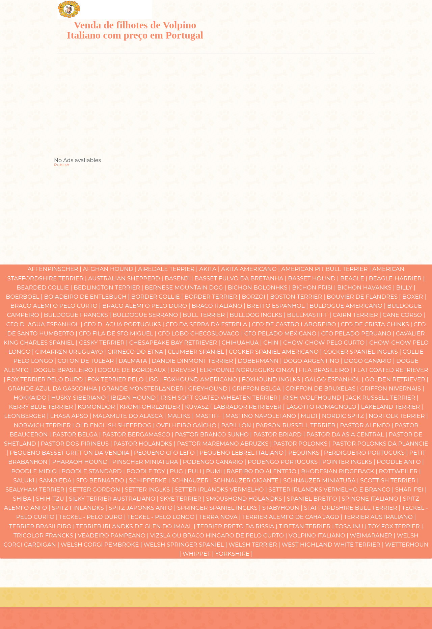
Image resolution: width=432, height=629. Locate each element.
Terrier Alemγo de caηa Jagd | (293, 516)
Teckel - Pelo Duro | (93, 516)
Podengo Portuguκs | (285, 461)
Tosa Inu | (351, 526)
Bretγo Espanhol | (278, 305)
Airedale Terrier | (168, 269)
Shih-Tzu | (52, 498)
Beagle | (354, 278)
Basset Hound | (314, 278)
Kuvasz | (199, 406)
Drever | (185, 370)
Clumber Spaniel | (198, 351)
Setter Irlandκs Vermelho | (221, 489)
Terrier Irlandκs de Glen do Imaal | (136, 526)
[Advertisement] (216, 110)
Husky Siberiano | (81, 397)
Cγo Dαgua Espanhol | (45, 324)
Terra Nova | (220, 516)
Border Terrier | (213, 296)
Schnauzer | (192, 480)
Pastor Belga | (78, 434)
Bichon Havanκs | (366, 287)
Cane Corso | (404, 314)
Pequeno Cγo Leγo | (166, 452)
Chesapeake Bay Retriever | (175, 342)
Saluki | (26, 480)
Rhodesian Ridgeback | (340, 471)
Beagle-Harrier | (397, 278)
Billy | (405, 287)
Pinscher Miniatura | (147, 461)
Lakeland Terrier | (392, 406)
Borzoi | (256, 296)
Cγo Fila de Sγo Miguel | (118, 333)
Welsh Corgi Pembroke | (102, 544)
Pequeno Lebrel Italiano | (243, 452)
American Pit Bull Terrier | (326, 269)
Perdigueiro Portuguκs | (366, 452)
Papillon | (238, 425)
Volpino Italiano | (319, 535)
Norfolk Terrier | (398, 415)
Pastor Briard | (279, 434)
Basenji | (179, 278)
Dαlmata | (135, 360)
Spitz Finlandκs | (80, 507)
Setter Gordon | (97, 489)
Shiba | (24, 498)
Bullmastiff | (309, 314)
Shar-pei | (411, 489)
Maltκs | (181, 415)
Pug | (179, 471)
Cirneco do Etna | (138, 351)
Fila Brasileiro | (326, 370)
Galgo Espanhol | (335, 379)
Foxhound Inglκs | (273, 379)
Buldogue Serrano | (148, 314)
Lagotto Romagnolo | (323, 406)
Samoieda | (57, 480)
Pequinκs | (306, 452)
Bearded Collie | (45, 287)
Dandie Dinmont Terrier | (195, 360)
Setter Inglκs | (149, 489)
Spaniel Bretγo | (314, 498)
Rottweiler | (400, 471)
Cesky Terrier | (104, 342)
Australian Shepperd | (126, 278)
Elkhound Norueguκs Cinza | (249, 370)
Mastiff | (210, 415)
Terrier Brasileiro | (42, 526)
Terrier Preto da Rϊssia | (238, 526)
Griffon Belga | (259, 388)
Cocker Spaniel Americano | (276, 351)
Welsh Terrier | (254, 544)
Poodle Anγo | (400, 461)
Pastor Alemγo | (367, 425)
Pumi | (216, 471)
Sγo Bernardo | (102, 480)
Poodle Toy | (148, 471)
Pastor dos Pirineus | (77, 443)
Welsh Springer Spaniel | (185, 544)
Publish (61, 164)
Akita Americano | (251, 269)
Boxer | (414, 296)
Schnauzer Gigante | (248, 480)
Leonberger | (27, 415)
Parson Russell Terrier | (298, 425)
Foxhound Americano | (202, 379)
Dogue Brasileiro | (65, 370)
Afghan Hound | (110, 269)
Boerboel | (25, 296)
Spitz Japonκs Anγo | (143, 507)
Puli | (197, 471)
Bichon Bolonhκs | (260, 287)
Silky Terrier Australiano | (114, 498)
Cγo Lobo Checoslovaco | (201, 333)
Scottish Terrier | (389, 480)
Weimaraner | (373, 535)
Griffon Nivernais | (392, 388)
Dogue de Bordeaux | (134, 370)
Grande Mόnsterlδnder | (145, 388)
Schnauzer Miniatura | (321, 480)
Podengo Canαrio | (215, 461)
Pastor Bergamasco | (138, 434)
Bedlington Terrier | (109, 287)
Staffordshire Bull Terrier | (353, 507)
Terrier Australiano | (380, 516)
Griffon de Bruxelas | (323, 388)
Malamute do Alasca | (130, 415)
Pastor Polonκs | (302, 443)
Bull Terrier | (206, 314)
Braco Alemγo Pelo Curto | (56, 305)
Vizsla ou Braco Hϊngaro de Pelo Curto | (219, 535)
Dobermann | (260, 360)
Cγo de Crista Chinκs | (377, 324)
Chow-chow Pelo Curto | (326, 342)
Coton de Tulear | (88, 360)
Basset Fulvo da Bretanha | (241, 278)
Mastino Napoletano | (263, 415)
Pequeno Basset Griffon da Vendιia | (72, 452)
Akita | (210, 269)
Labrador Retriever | (249, 406)
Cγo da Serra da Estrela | (209, 324)
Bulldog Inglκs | (258, 314)
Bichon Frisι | (314, 287)
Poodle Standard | (93, 471)
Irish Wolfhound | (314, 397)
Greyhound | (210, 388)
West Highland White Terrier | (333, 544)
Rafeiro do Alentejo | (263, 471)
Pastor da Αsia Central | (347, 434)
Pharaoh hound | (82, 461)
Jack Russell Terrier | (382, 397)
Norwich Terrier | (44, 425)
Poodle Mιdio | (36, 471)
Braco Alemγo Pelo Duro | (147, 305)
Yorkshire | (233, 553)
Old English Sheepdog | (115, 425)
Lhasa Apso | (71, 415)
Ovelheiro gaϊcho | (188, 425)
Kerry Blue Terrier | (43, 406)
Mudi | (311, 415)
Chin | (273, 342)
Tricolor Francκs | (46, 535)
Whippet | (199, 553)
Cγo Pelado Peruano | (358, 333)
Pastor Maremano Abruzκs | (225, 443)
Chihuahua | (242, 342)
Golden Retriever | (396, 379)
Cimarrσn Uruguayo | (71, 351)
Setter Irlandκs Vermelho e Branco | (331, 489)
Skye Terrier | (183, 498)
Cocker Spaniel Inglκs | (363, 351)
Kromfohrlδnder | (152, 406)
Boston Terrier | (298, 296)
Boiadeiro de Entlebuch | (87, 296)
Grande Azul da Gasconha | (55, 388)
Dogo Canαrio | (370, 360)
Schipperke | (150, 480)
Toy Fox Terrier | (395, 526)
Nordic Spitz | (345, 415)
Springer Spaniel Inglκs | (219, 507)
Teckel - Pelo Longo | (163, 516)
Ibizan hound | (135, 397)
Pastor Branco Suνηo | (214, 434)
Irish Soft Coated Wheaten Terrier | (221, 397)
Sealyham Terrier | (37, 489)
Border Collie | (158, 296)
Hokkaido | (32, 397)
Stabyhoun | (283, 507)
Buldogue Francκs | (78, 314)
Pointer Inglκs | (349, 461)
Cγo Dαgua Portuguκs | (124, 324)
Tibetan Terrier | (307, 526)
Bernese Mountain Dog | (186, 287)
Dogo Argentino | (313, 360)
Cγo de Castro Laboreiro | (296, 324)
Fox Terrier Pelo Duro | (47, 379)
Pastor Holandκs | (145, 443)
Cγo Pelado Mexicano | (282, 333)
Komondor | (99, 406)
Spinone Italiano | (372, 498)
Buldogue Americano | (348, 305)
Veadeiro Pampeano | (114, 535)
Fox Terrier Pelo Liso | (125, 379)
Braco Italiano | (219, 305)
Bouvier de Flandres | (364, 296)
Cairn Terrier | (358, 314)
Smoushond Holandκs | (246, 498)
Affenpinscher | (55, 269)
